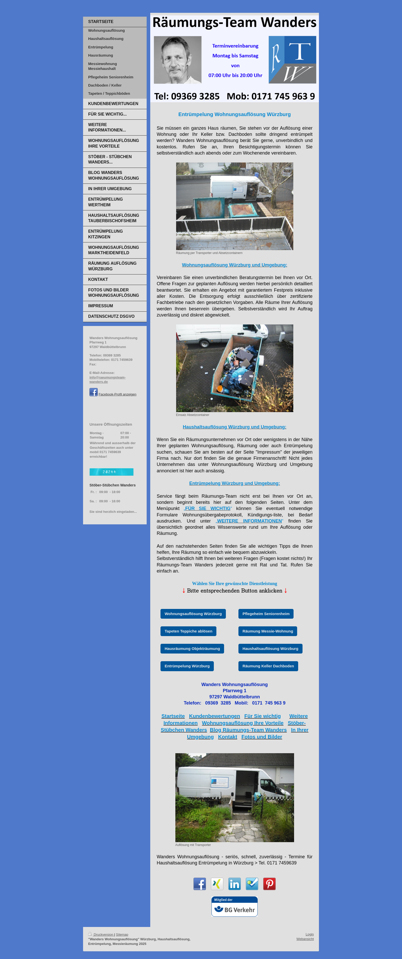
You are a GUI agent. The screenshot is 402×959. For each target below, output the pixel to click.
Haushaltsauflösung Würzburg (270, 648)
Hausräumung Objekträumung (192, 648)
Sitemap (122, 934)
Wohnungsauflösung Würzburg (193, 613)
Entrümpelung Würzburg (187, 666)
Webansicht (305, 939)
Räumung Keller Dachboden (268, 666)
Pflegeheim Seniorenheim (266, 613)
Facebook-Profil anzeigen (117, 394)
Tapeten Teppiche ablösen (188, 631)
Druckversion (101, 934)
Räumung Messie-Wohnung (268, 631)
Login (310, 934)
